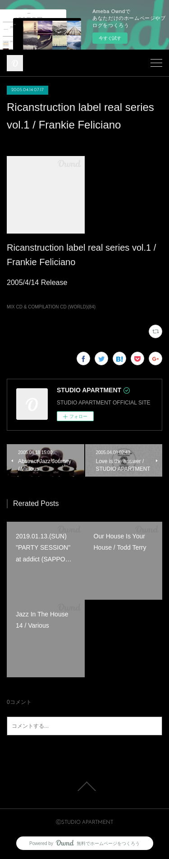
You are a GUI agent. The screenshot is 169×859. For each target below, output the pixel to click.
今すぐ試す (110, 38)
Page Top (84, 786)
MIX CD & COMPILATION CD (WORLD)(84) (51, 306)
